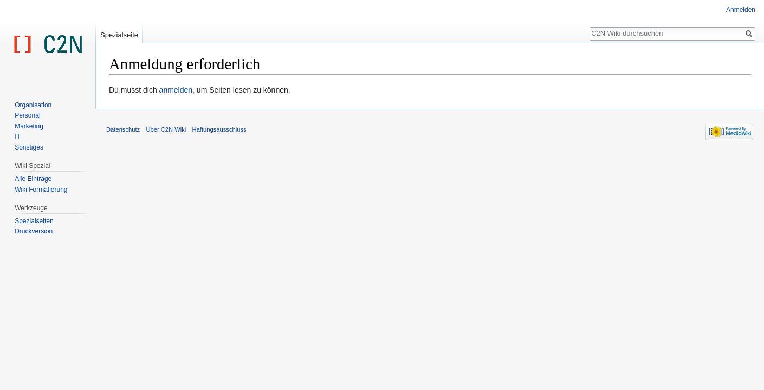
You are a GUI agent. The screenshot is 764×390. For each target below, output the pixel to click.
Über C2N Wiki (166, 129)
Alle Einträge (33, 179)
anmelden (176, 90)
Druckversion (34, 231)
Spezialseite (119, 35)
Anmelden (740, 10)
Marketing (29, 126)
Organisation (33, 105)
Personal (27, 115)
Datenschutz (123, 129)
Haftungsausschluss (219, 129)
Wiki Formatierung (41, 189)
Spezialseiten (34, 221)
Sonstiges (29, 147)
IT (18, 136)
